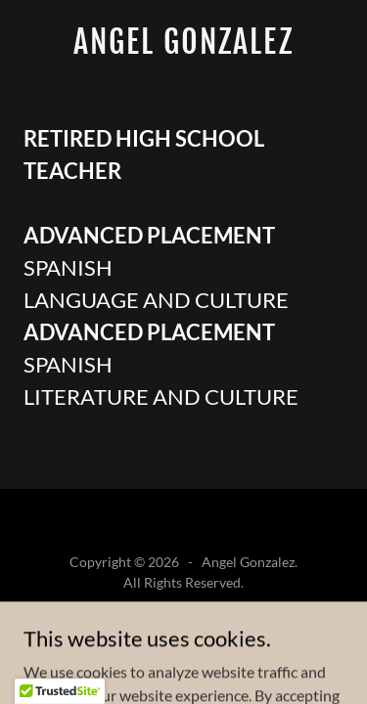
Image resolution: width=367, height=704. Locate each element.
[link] (183, 47)
